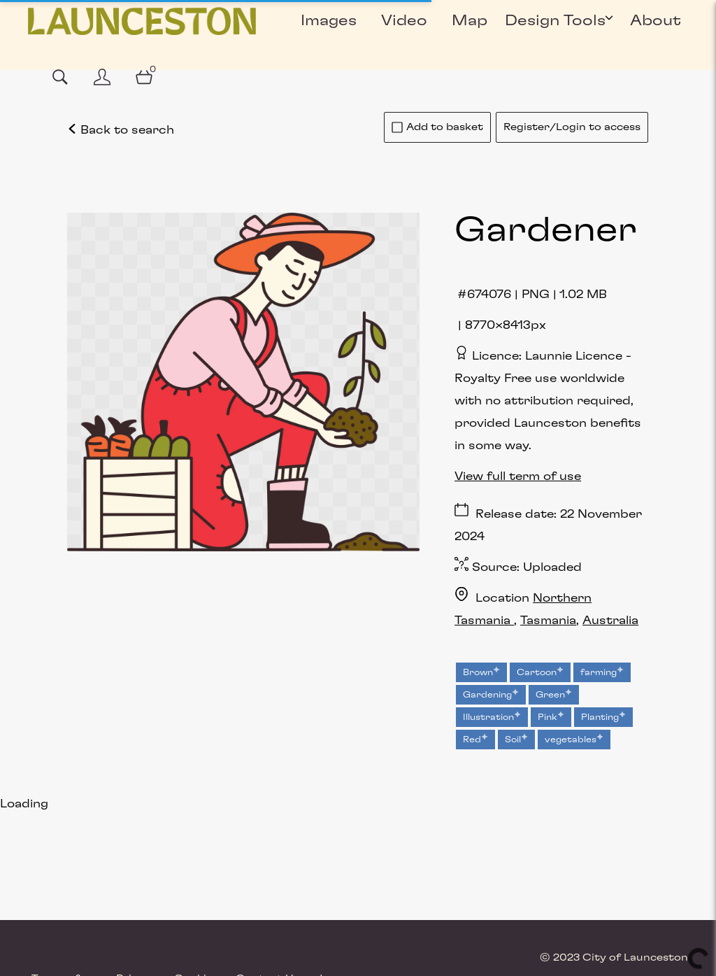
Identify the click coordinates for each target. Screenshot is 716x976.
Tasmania (548, 620)
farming (602, 671)
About (655, 20)
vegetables (574, 738)
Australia (610, 620)
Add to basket (437, 127)
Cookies (196, 951)
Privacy (136, 951)
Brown (481, 671)
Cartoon (540, 671)
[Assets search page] (60, 77)
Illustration (492, 716)
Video (404, 20)
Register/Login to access (571, 127)
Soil (516, 738)
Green (554, 693)
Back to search (120, 130)
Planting (603, 716)
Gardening (491, 693)
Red (475, 738)
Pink (551, 716)
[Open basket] (144, 77)
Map (469, 20)
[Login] (102, 77)
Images (329, 20)
